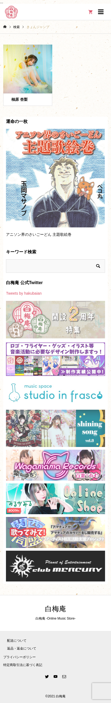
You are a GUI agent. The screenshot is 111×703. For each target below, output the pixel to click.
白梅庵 (55, 609)
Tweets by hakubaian (24, 293)
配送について (17, 641)
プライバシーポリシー (19, 657)
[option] (55, 185)
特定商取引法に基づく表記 (22, 665)
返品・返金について (21, 648)
